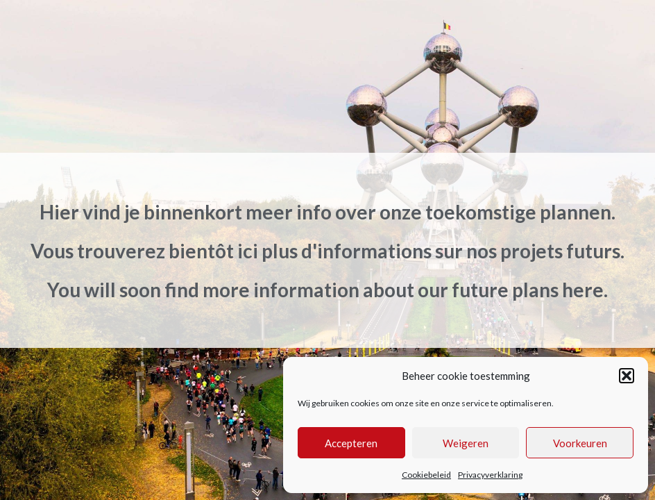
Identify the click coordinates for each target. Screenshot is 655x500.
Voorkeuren (580, 443)
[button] (626, 376)
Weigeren (465, 443)
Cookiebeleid (426, 474)
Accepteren (351, 443)
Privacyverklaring (490, 474)
